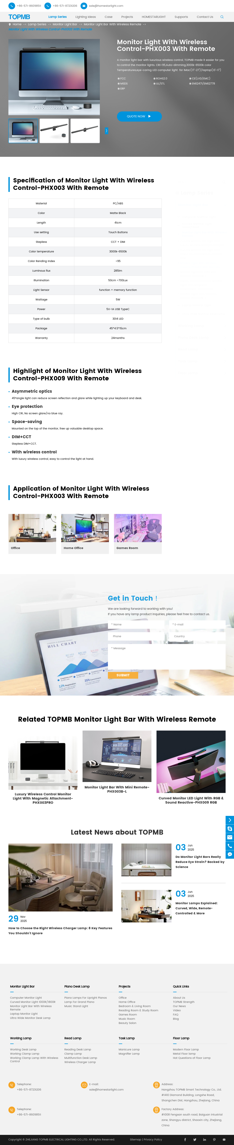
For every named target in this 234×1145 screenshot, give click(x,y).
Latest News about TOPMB (117, 832)
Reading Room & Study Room (138, 1010)
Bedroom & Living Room (135, 1006)
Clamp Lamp (73, 1053)
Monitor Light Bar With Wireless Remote (112, 24)
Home (17, 24)
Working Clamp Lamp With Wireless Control (34, 1059)
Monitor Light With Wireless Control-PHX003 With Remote (50, 29)
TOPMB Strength (183, 1002)
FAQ (175, 1014)
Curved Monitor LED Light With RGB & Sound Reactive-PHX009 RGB (191, 800)
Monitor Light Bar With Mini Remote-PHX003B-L (117, 789)
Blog (176, 1019)
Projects (127, 17)
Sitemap (135, 1139)
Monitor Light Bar (65, 24)
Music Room (127, 1019)
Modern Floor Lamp (186, 1049)
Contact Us (205, 17)
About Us (179, 997)
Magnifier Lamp (129, 1053)
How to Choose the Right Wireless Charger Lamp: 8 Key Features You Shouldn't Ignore (60, 931)
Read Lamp (72, 1038)
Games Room (128, 1014)
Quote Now (140, 116)
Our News (179, 1006)
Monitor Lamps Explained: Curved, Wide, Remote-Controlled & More (197, 908)
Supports (181, 17)
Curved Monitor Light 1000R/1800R (32, 1002)
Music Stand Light (76, 1006)
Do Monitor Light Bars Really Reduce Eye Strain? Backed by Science (200, 861)
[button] (106, 130)
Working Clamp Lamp (24, 1053)
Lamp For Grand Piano (79, 1002)
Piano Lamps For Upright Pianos (85, 997)
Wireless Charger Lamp (80, 1062)
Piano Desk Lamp (77, 986)
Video (177, 1010)
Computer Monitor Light (26, 997)
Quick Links (181, 986)
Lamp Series (57, 17)
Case (108, 17)
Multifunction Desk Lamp (80, 1058)
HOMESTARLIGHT (154, 17)
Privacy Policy (153, 1139)
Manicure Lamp (129, 1049)
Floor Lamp (181, 1038)
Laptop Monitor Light (24, 1014)
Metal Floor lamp (184, 1053)
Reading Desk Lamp (77, 1049)
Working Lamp (20, 1038)
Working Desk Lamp (23, 1049)
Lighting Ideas (85, 17)
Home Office (127, 1002)
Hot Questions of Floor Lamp (192, 1058)
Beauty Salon (127, 1023)
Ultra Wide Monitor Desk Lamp (30, 1018)
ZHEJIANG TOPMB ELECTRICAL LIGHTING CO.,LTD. (57, 1139)
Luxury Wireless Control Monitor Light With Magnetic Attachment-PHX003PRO (43, 798)
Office (123, 997)
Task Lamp (127, 1038)
